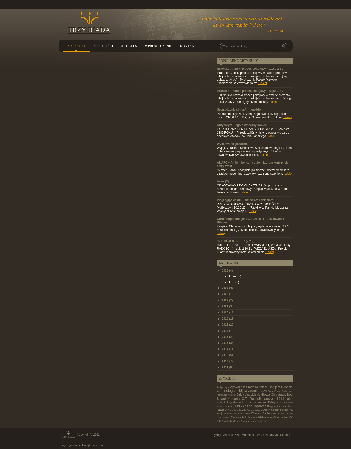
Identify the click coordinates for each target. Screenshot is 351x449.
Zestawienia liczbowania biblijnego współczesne (257, 417)
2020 (228, 312)
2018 (228, 324)
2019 (228, 318)
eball (101, 445)
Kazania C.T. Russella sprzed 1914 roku (259, 398)
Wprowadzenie (158, 46)
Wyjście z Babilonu (261, 413)
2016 (228, 337)
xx (290, 417)
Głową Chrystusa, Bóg (276, 394)
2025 (227, 270)
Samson (265, 409)
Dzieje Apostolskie (248, 394)
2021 (228, 306)
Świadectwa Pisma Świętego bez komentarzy (244, 421)
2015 (228, 343)
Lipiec (235, 276)
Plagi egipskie (275, 406)
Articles (129, 46)
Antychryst (223, 387)
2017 (228, 330)
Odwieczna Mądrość (250, 406)
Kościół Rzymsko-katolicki (231, 402)
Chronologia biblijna (232, 391)
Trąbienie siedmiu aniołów (237, 413)
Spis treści (103, 46)
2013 (228, 355)
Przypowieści (253, 410)
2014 (228, 349)
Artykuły (76, 46)
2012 (228, 361)
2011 (228, 367)
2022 (227, 300)
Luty (234, 282)
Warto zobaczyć (267, 435)
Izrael (221, 398)
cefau (82, 445)
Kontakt (188, 46)
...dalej (262, 83)
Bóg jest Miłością (280, 387)
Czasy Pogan (274, 391)
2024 (227, 288)
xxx (219, 421)
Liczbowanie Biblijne (263, 402)
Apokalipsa (238, 387)
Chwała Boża (257, 391)
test (286, 417)
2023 (228, 294)
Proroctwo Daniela (237, 410)
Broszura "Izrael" (257, 387)
